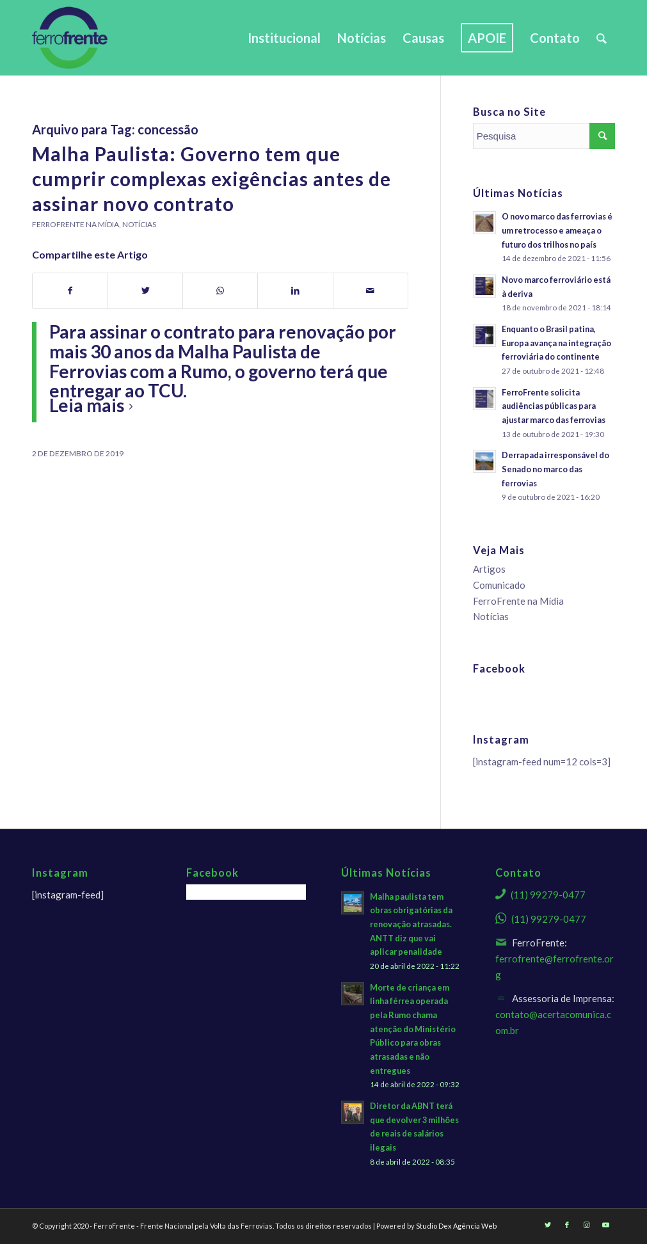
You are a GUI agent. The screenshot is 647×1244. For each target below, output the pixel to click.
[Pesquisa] (601, 38)
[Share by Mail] (370, 290)
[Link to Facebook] (567, 1224)
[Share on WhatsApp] (220, 290)
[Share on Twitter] (145, 290)
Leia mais (93, 405)
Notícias (139, 224)
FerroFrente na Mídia (75, 224)
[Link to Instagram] (586, 1224)
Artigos (489, 569)
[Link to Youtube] (605, 1224)
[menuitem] (284, 38)
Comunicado (499, 585)
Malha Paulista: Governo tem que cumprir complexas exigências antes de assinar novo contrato (211, 178)
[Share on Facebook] (70, 290)
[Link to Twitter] (547, 1224)
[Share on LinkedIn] (295, 290)
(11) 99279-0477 (548, 894)
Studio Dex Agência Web (456, 1226)
